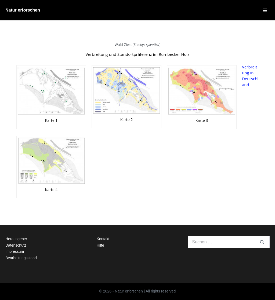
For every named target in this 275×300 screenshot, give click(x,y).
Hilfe (100, 245)
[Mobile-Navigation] (265, 10)
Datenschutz (15, 245)
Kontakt (103, 239)
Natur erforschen (22, 10)
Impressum (14, 251)
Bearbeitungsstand (21, 258)
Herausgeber (16, 239)
